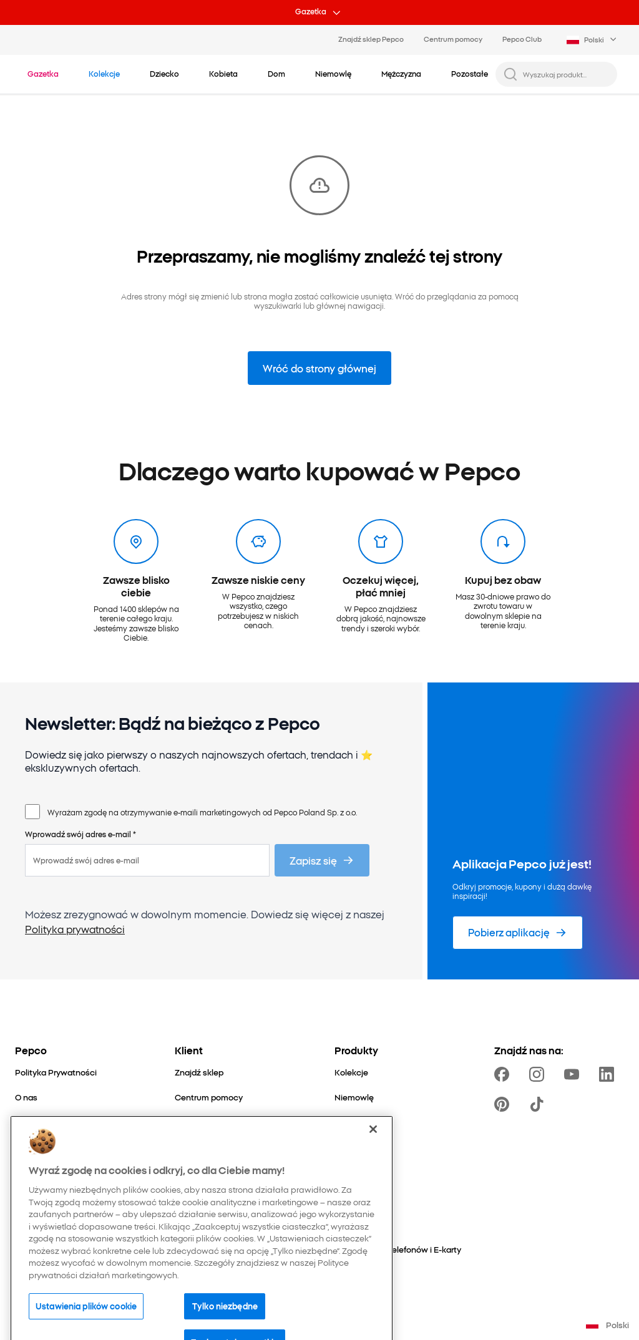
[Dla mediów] (38, 1147)
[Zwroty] (188, 1147)
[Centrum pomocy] (209, 1097)
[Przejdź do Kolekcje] (104, 73)
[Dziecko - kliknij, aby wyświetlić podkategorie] (164, 73)
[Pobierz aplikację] (517, 932)
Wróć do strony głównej (319, 368)
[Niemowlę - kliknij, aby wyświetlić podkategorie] (333, 73)
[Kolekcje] (351, 1072)
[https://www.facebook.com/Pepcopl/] (504, 1074)
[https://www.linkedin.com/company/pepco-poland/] (609, 1074)
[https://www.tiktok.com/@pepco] (539, 1104)
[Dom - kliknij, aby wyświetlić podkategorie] (276, 73)
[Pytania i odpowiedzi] (215, 1122)
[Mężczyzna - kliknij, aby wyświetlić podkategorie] (401, 73)
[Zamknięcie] (373, 1163)
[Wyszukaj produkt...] (566, 74)
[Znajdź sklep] (199, 1072)
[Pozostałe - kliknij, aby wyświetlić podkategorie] (469, 73)
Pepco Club (522, 39)
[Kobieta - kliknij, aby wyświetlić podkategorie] (223, 73)
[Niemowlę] (354, 1097)
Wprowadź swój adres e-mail (80, 833)
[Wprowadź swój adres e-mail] (147, 860)
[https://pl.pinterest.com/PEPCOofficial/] (504, 1104)
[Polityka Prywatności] (56, 1072)
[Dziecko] (350, 1122)
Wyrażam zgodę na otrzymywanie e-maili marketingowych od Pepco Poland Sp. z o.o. (202, 812)
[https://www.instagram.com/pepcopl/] (539, 1074)
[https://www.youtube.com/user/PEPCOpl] (574, 1074)
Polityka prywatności (75, 929)
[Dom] (343, 1147)
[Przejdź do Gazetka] (43, 73)
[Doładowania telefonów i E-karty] (397, 1249)
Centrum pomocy (453, 39)
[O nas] (26, 1097)
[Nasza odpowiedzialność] (64, 1122)
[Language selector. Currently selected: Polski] (593, 40)
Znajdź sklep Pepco (371, 39)
